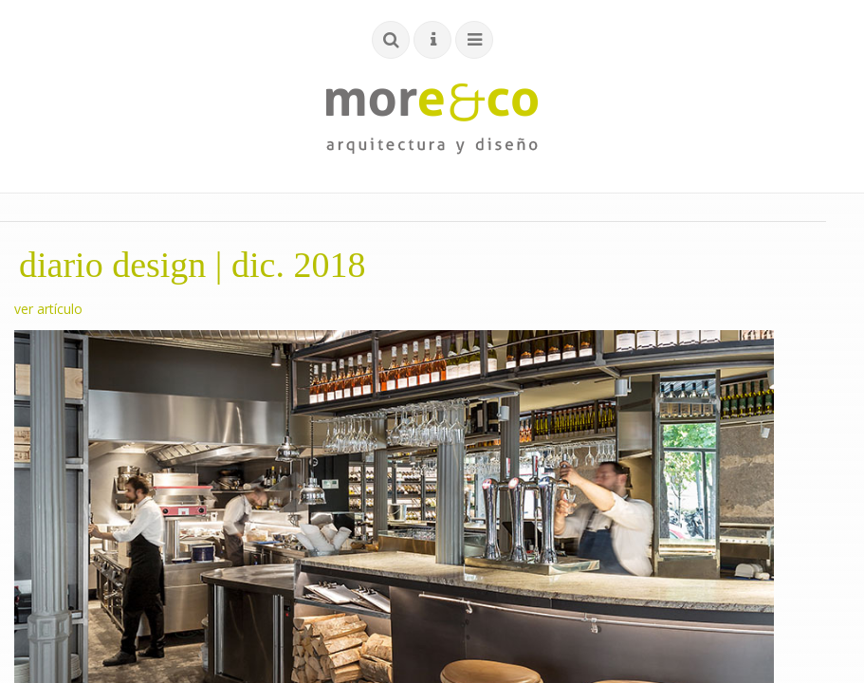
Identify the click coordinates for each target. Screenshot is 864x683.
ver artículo (48, 309)
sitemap (744, 443)
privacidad (611, 443)
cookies (681, 443)
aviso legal (533, 443)
